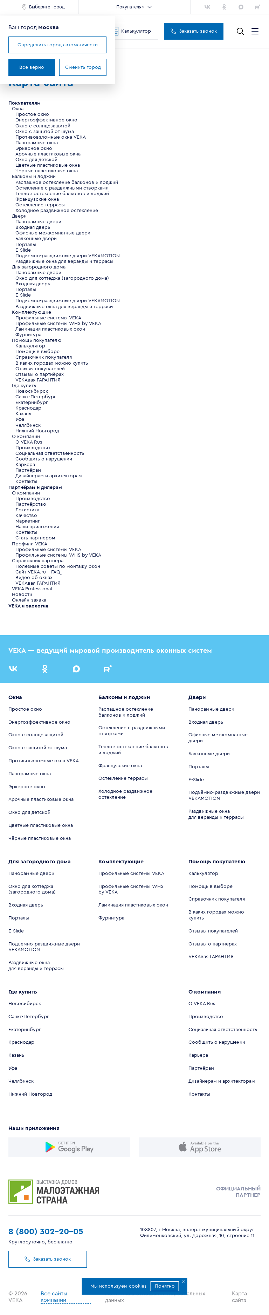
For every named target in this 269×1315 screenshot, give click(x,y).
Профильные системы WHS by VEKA (58, 323)
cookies (137, 1286)
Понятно (165, 1286)
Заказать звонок (194, 31)
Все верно (31, 67)
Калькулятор (130, 31)
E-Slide (23, 250)
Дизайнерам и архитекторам (48, 475)
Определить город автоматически (58, 44)
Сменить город (83, 67)
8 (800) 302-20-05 (45, 1232)
